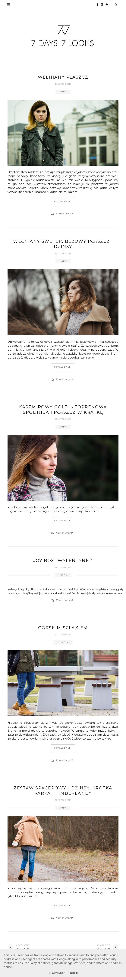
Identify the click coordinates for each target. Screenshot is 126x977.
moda (63, 92)
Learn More (57, 973)
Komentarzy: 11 (64, 213)
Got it (74, 973)
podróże (63, 642)
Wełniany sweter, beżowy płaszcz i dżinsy (63, 244)
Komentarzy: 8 (64, 600)
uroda (63, 575)
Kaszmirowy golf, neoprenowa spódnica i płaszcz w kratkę (63, 409)
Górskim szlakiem (63, 627)
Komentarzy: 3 (64, 760)
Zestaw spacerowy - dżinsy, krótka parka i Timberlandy (63, 790)
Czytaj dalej (63, 201)
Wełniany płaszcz (63, 77)
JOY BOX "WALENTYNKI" (63, 560)
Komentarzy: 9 (64, 379)
